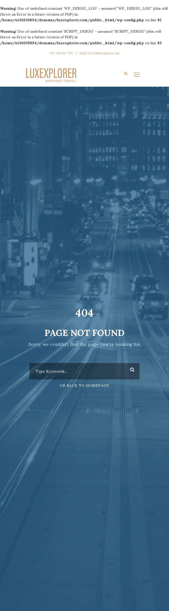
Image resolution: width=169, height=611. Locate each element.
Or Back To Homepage (84, 385)
